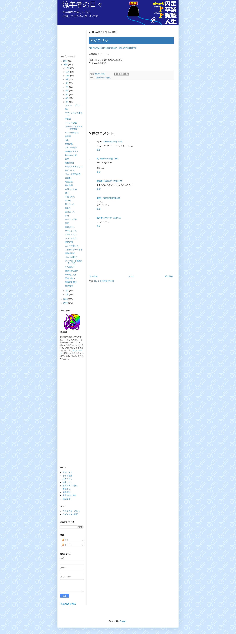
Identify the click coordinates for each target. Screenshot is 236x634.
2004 (65, 303)
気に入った (70, 204)
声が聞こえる (71, 275)
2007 (65, 61)
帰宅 (67, 193)
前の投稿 (169, 276)
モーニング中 (71, 219)
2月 (67, 290)
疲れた (68, 208)
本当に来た (70, 197)
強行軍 (68, 136)
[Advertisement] (131, 106)
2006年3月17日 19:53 (109, 159)
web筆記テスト (71, 151)
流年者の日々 (82, 4)
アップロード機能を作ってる (73, 262)
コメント (67, 545)
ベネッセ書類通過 (73, 174)
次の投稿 (93, 276)
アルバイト (67, 472)
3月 (67, 102)
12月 (68, 68)
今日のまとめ (71, 189)
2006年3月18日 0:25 (111, 198)
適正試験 (69, 182)
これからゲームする (73, 250)
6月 (67, 91)
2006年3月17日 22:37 (112, 181)
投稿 (65, 540)
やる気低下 (70, 267)
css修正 (68, 178)
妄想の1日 (69, 163)
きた (67, 215)
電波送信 (66, 499)
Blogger (123, 621)
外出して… (67, 482)
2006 (65, 65)
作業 (67, 159)
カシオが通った (72, 246)
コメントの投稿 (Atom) (104, 281)
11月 (68, 72)
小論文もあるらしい (73, 166)
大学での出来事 (69, 495)
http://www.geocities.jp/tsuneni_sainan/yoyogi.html (112, 48)
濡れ (67, 140)
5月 (67, 94)
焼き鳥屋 (69, 185)
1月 (67, 294)
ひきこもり (67, 479)
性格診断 (69, 144)
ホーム (131, 276)
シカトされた (71, 238)
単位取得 (69, 286)
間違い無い (70, 278)
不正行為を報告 (68, 604)
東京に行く (70, 227)
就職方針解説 (71, 282)
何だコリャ (70, 170)
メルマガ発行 (71, 148)
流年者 (100, 181)
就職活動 (66, 492)
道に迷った (70, 212)
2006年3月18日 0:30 (112, 218)
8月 (67, 83)
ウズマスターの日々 (71, 511)
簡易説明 (69, 242)
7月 (67, 87)
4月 (67, 98)
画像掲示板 (70, 253)
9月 (67, 79)
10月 (68, 76)
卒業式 (68, 119)
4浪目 (99, 198)
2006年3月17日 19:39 (112, 142)
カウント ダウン (73, 105)
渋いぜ (68, 200)
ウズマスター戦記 (70, 514)
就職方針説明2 (71, 271)
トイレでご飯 (71, 123)
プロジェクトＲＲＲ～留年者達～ (73, 127)
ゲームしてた (71, 231)
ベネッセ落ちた (72, 133)
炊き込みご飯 (71, 155)
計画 (67, 223)
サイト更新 (67, 476)
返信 (99, 150)
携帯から (66, 489)
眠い (67, 109)
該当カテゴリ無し (104, 78)
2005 (65, 299)
